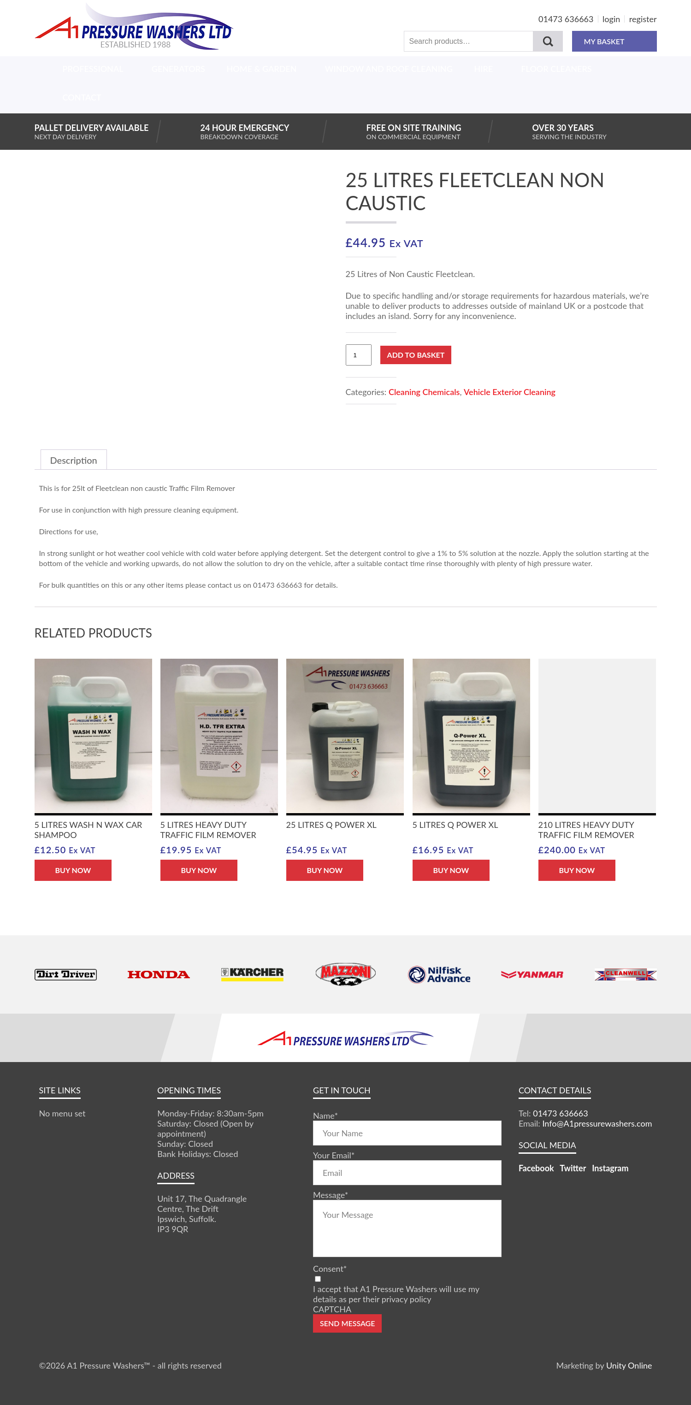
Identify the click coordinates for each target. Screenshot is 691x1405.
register (643, 19)
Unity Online (629, 1365)
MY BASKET (614, 41)
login (611, 19)
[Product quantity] (359, 355)
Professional (93, 69)
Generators (178, 69)
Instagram (610, 1168)
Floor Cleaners (556, 69)
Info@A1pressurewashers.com (597, 1123)
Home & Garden (262, 69)
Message (330, 1195)
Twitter (573, 1168)
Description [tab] (73, 460)
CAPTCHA (332, 1309)
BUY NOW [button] (73, 870)
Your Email (333, 1155)
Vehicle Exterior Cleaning (509, 392)
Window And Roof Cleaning (389, 69)
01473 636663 (565, 19)
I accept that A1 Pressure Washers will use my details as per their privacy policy (396, 1294)
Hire (483, 69)
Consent (330, 1268)
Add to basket (416, 354)
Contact (82, 97)
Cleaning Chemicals (424, 392)
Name (325, 1115)
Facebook (536, 1168)
